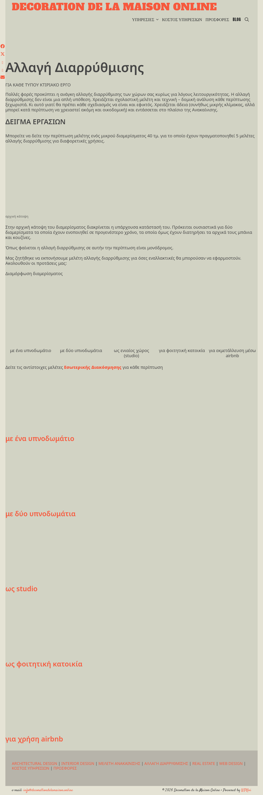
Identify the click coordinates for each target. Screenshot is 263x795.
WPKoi (246, 790)
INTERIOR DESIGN (77, 763)
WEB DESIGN (231, 763)
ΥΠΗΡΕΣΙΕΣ (146, 19)
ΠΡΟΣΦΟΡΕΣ (217, 19)
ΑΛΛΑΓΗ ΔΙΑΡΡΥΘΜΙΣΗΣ (166, 763)
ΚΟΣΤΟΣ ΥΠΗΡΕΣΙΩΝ (182, 19)
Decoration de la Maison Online (114, 7)
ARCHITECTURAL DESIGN (34, 763)
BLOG (237, 19)
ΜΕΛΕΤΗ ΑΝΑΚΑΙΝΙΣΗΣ (119, 763)
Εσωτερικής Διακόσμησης (93, 367)
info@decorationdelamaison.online (48, 790)
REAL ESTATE (203, 763)
